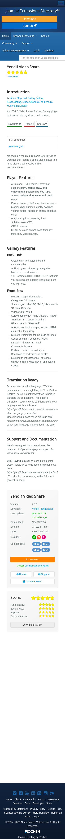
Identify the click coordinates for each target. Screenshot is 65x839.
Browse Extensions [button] (24, 36)
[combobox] (42, 58)
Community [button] (9, 43)
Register (49, 50)
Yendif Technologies (43, 508)
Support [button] (27, 43)
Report (29, 123)
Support (44, 574)
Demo (21, 574)
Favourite (14, 123)
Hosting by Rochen (32, 837)
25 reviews (13, 76)
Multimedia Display (17, 105)
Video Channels (31, 102)
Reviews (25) (16, 146)
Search (45, 36)
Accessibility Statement (15, 808)
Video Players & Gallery (22, 98)
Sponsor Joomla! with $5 (17, 812)
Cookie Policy (55, 808)
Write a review (32, 624)
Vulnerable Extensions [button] (15, 50)
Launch (29, 26)
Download (29, 19)
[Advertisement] (32, 667)
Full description (17, 139)
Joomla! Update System (37, 565)
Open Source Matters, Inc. (35, 822)
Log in (36, 50)
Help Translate (41, 812)
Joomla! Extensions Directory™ (32, 10)
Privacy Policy (37, 808)
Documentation (32, 581)
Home (5, 36)
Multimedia (47, 102)
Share (42, 123)
